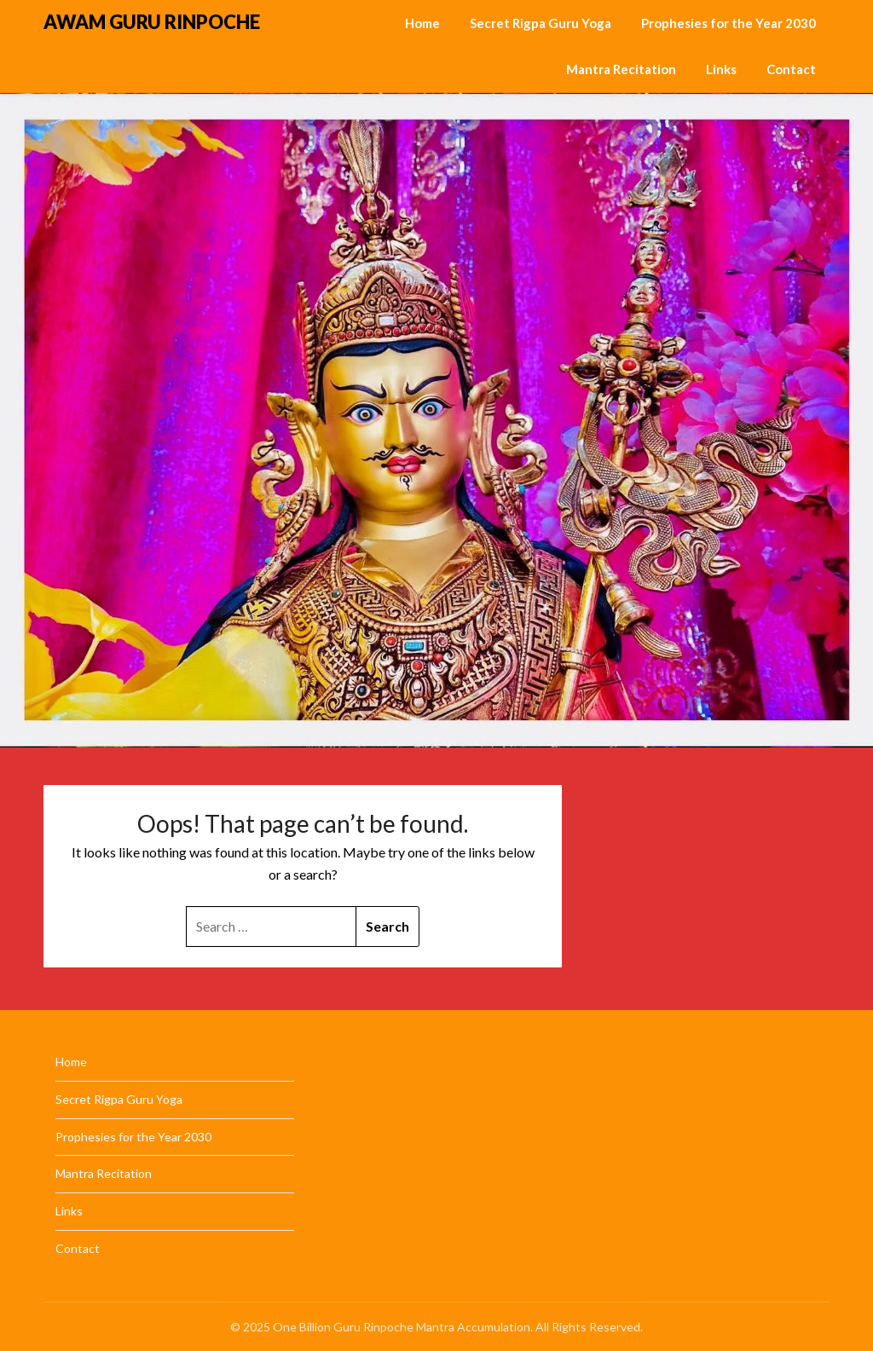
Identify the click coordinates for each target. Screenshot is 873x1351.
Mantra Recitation (621, 69)
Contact (791, 69)
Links (721, 69)
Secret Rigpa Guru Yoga (540, 23)
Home (422, 23)
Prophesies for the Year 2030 (728, 23)
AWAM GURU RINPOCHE (151, 21)
